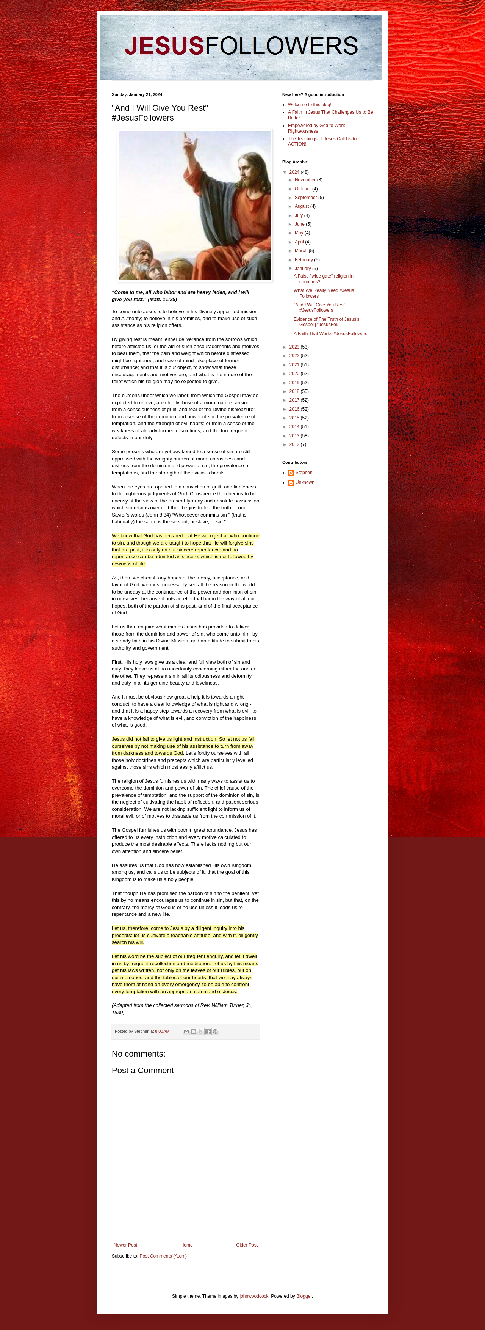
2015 (295, 418)
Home (187, 1245)
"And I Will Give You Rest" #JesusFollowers (320, 307)
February (304, 259)
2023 (295, 347)
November (306, 179)
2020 (295, 373)
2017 (295, 400)
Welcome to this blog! (310, 104)
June (300, 224)
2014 (295, 426)
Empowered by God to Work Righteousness (316, 128)
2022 (295, 355)
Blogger (304, 1296)
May (300, 233)
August (302, 206)
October (303, 189)
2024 (295, 172)
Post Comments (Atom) (163, 1256)
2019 (295, 382)
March (302, 250)
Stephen (304, 472)
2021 (295, 364)
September (306, 197)
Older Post (247, 1245)
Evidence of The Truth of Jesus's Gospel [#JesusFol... (327, 322)
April (300, 242)
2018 (295, 391)
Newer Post (125, 1245)
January (303, 268)
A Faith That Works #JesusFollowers (330, 333)
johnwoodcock (254, 1296)
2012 (295, 444)
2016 (295, 409)
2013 (295, 435)
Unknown (305, 482)
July (299, 215)
